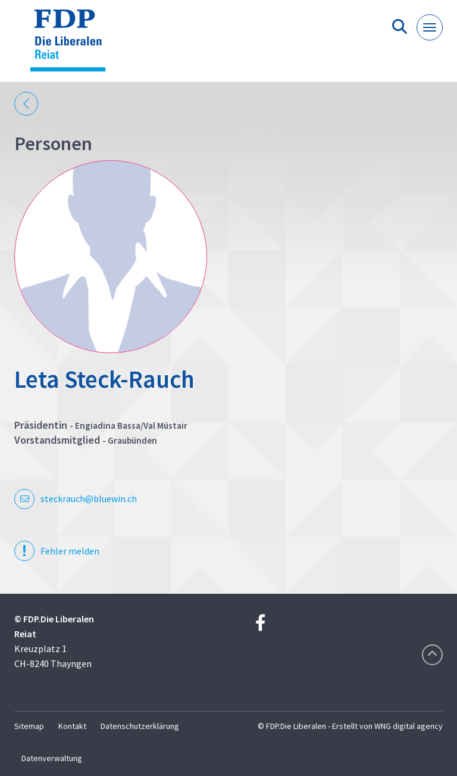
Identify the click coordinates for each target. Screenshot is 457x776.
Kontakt (72, 726)
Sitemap (29, 726)
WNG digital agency (408, 726)
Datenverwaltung (51, 758)
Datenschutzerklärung (140, 726)
